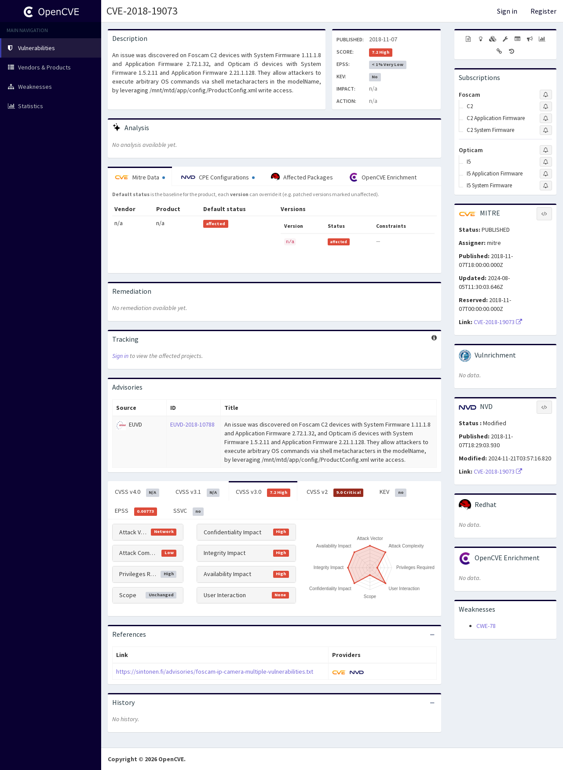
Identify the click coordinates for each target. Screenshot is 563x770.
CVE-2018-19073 (142, 11)
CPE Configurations (218, 177)
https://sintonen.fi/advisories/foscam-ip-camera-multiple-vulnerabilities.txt (214, 671)
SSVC (188, 511)
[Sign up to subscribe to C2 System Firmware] (546, 130)
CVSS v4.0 (137, 492)
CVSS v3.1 (197, 492)
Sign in (507, 11)
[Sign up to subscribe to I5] (546, 162)
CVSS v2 (335, 492)
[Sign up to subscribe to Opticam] (546, 150)
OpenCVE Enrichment (383, 177)
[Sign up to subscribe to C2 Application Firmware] (546, 118)
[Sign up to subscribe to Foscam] (546, 94)
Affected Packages (302, 177)
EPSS (136, 511)
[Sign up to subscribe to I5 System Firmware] (546, 185)
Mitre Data (140, 177)
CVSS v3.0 (263, 492)
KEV (393, 492)
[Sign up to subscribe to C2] (546, 106)
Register (543, 11)
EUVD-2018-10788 (192, 424)
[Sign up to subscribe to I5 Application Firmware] (546, 174)
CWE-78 (486, 626)
